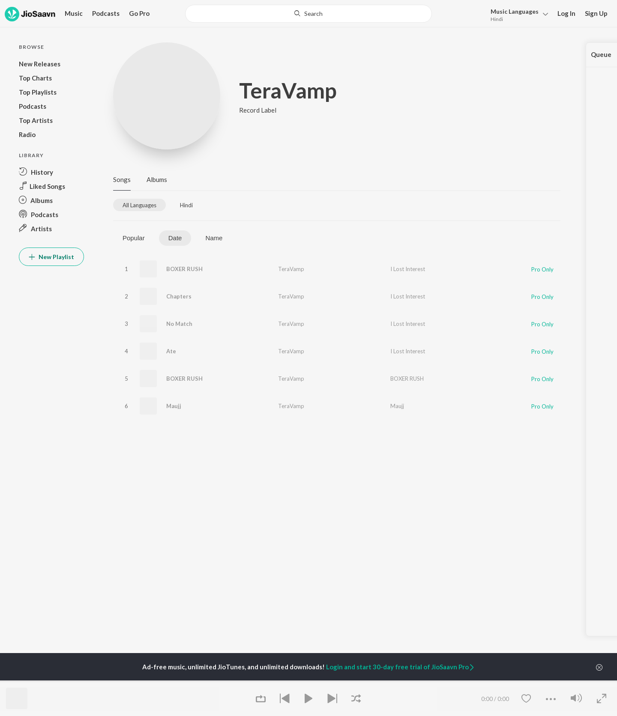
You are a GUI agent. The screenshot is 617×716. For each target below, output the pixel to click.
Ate (171, 351)
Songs (122, 179)
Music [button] (74, 13)
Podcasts (106, 13)
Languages (515, 11)
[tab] (139, 205)
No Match (179, 323)
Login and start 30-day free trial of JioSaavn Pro (400, 667)
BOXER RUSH (184, 269)
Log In (566, 13)
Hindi (497, 19)
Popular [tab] (134, 238)
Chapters (179, 296)
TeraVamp (291, 269)
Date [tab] (175, 238)
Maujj (173, 406)
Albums (157, 179)
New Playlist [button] (51, 256)
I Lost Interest (407, 269)
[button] (517, 14)
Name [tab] (213, 238)
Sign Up (596, 13)
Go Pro (139, 13)
